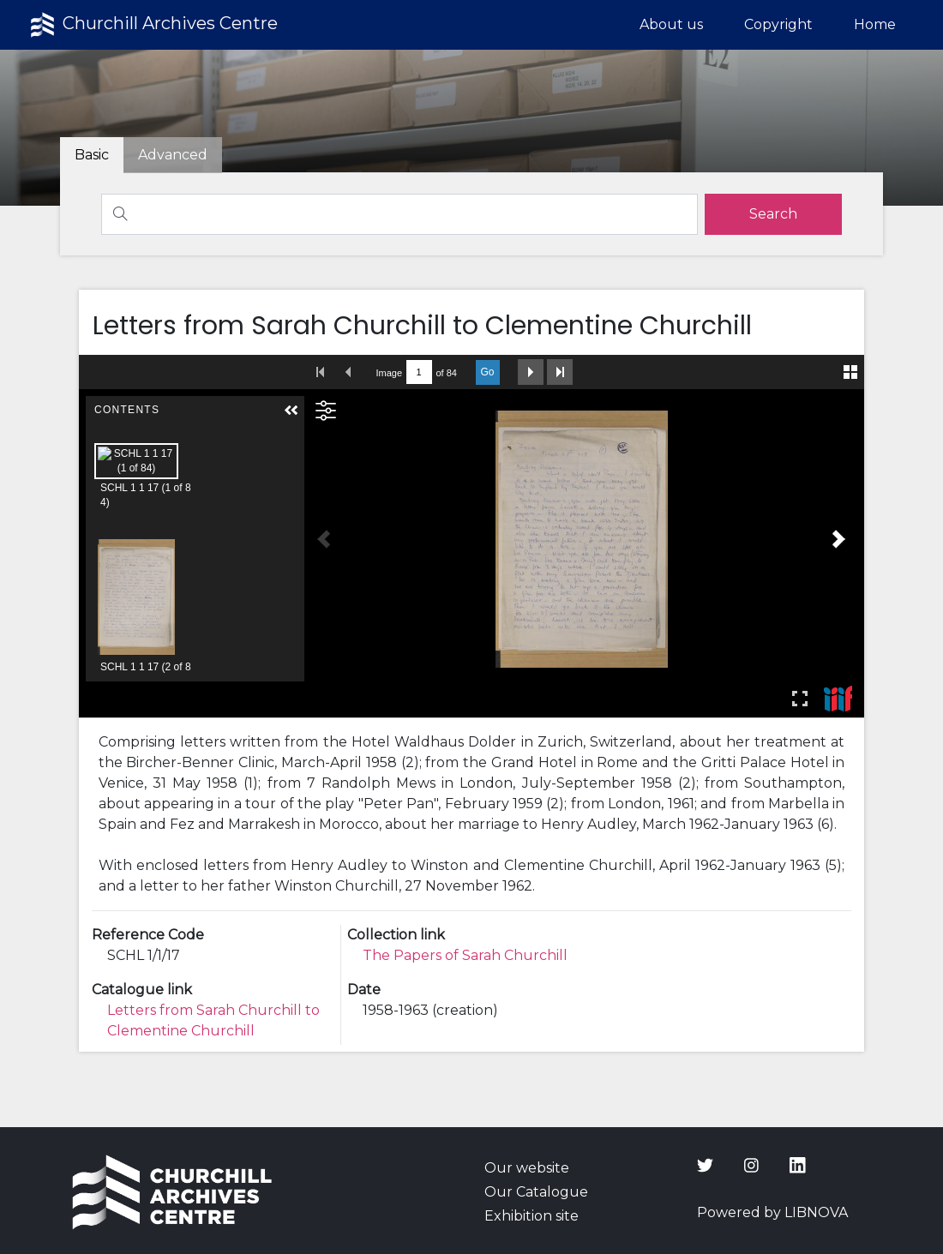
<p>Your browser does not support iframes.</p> (472, 536)
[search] (773, 214)
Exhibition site (531, 1216)
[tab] (172, 155)
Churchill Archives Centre (152, 25)
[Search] (399, 214)
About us (671, 24)
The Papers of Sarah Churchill (465, 955)
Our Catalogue (536, 1192)
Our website (526, 1168)
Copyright (778, 24)
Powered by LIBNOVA (772, 1212)
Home (875, 24)
